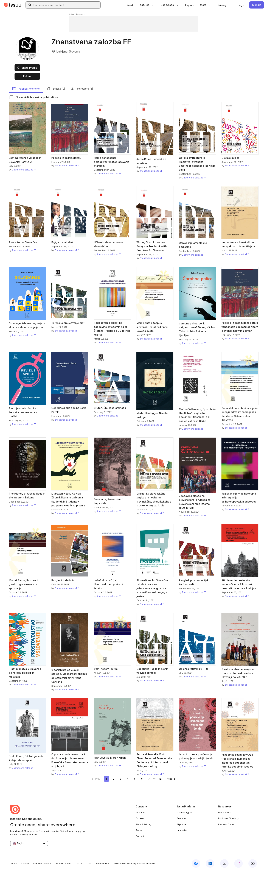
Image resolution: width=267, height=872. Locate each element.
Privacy (25, 863)
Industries (182, 830)
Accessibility (102, 863)
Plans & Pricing (143, 824)
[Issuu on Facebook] (196, 863)
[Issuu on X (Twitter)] (224, 863)
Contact (140, 836)
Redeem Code (226, 824)
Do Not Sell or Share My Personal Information (134, 863)
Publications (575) (26, 89)
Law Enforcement (42, 863)
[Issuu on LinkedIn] (210, 863)
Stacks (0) (55, 89)
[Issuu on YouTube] (252, 863)
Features (181, 818)
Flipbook (181, 824)
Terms (13, 863)
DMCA (79, 863)
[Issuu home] (13, 5)
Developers (224, 812)
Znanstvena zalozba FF (24, 169)
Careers (140, 818)
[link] (130, 5)
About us (140, 812)
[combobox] (66, 5)
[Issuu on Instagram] (238, 863)
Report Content (64, 863)
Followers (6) (82, 89)
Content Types (184, 812)
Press (139, 830)
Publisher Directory (228, 818)
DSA (89, 863)
